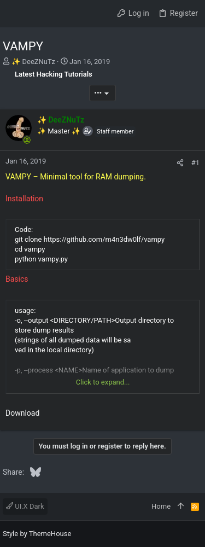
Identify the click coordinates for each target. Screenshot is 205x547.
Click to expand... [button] (103, 382)
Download (22, 413)
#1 (195, 163)
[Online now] (27, 140)
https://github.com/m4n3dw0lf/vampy (104, 239)
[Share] (180, 163)
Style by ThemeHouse (37, 533)
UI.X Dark (25, 506)
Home (161, 506)
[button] (14, 14)
